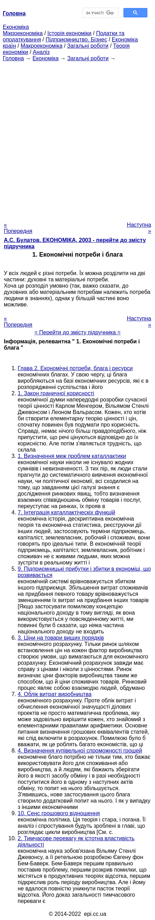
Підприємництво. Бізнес (76, 39)
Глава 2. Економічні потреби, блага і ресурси (75, 368)
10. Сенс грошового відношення (59, 813)
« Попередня (18, 228)
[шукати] (100, 13)
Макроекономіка (41, 46)
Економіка (16, 27)
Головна (13, 58)
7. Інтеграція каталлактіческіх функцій (66, 512)
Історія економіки (70, 33)
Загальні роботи (87, 46)
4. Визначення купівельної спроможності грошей (80, 751)
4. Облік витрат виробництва (55, 694)
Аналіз (41, 52)
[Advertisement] (77, 139)
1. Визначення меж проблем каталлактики (72, 456)
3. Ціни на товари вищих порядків (61, 638)
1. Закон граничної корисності (56, 393)
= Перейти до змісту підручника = (77, 332)
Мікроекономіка (23, 33)
